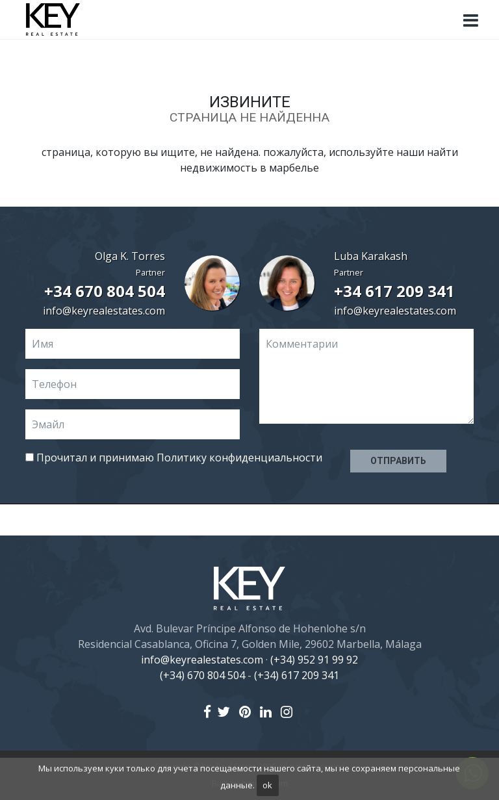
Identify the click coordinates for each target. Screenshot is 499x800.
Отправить (398, 461)
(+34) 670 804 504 (202, 675)
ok (267, 785)
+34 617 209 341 (394, 291)
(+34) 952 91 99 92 (314, 659)
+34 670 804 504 (104, 291)
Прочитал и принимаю (173, 457)
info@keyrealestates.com (104, 310)
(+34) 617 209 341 (296, 675)
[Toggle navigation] (470, 21)
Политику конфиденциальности (239, 457)
